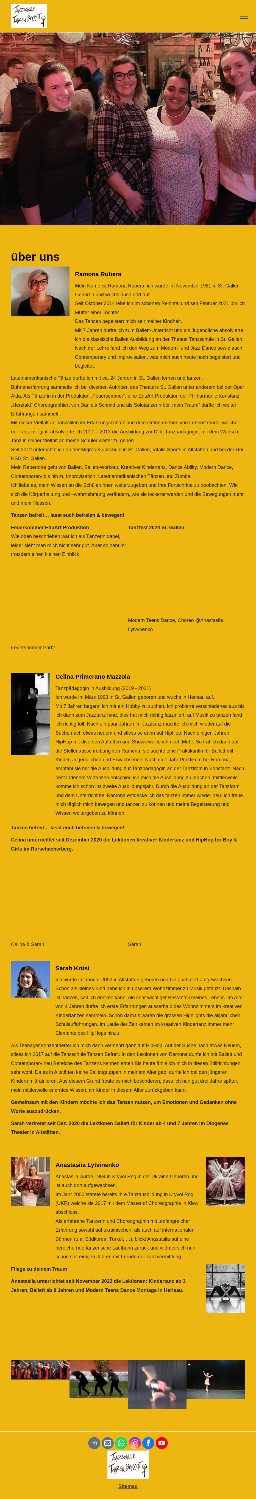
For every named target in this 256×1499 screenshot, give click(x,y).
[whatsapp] (121, 1444)
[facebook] (148, 1444)
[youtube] (162, 1444)
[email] (108, 1444)
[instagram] (135, 1444)
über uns (35, 256)
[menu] (244, 16)
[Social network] (94, 1444)
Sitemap (128, 1486)
